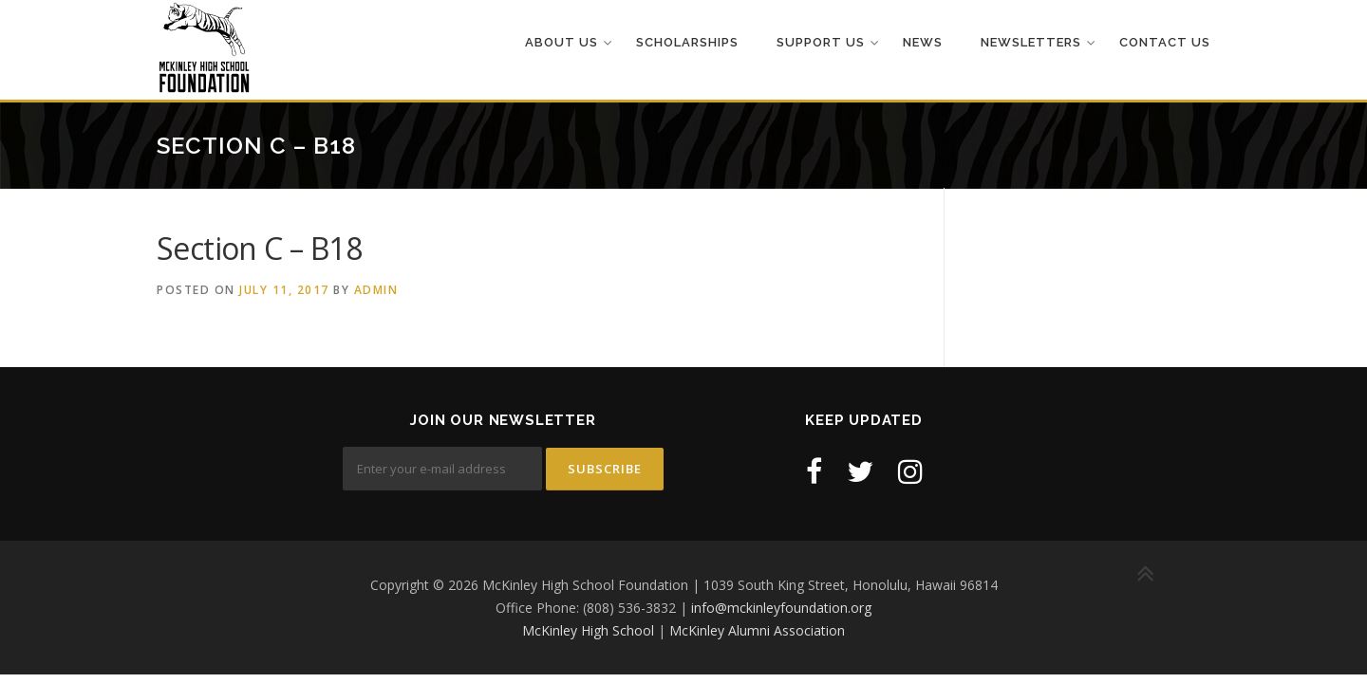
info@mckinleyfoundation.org (781, 608)
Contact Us (1164, 42)
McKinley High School (588, 630)
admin (376, 290)
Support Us (821, 42)
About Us (561, 42)
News (923, 42)
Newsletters (1031, 42)
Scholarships (687, 42)
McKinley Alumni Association (757, 630)
